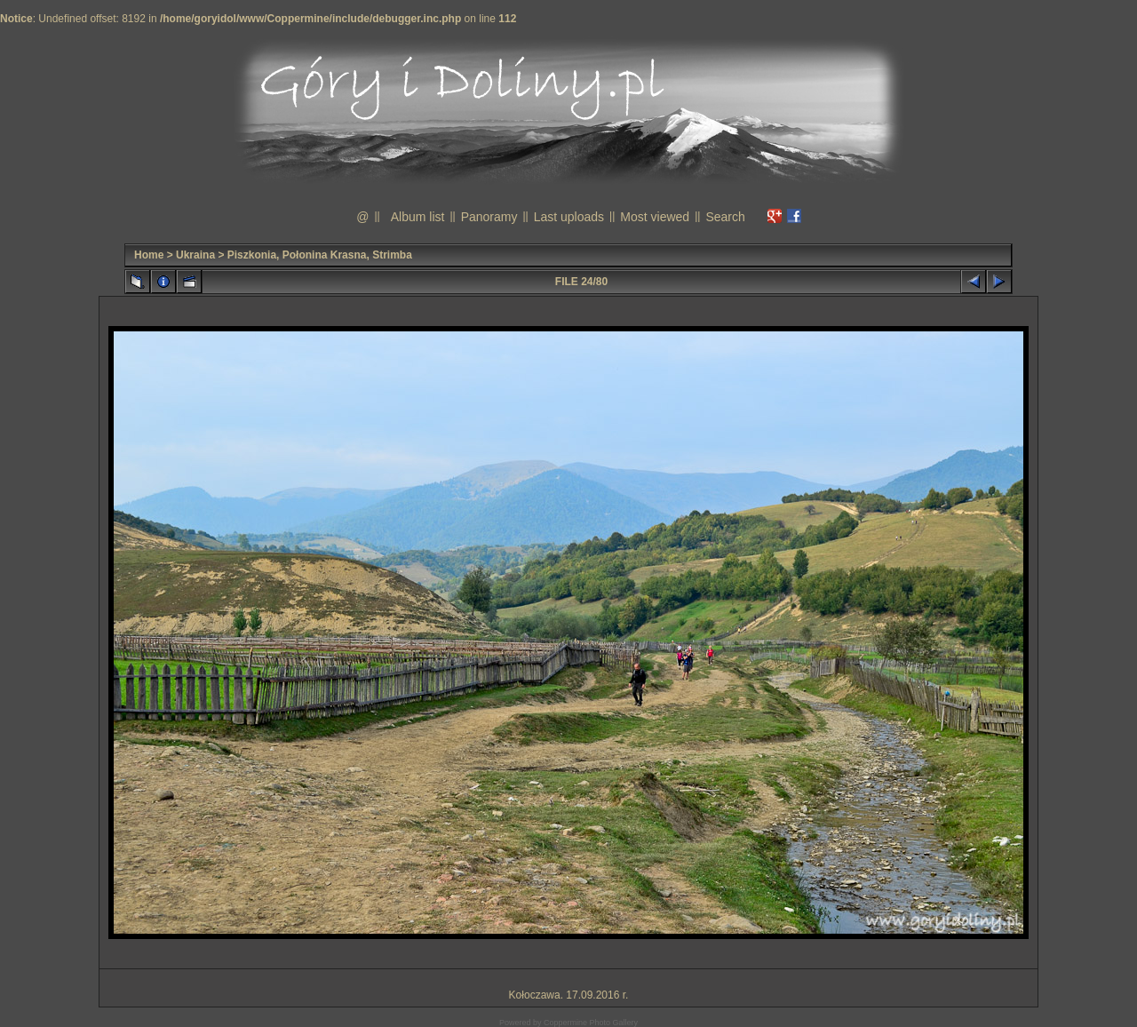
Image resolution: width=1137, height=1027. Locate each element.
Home (148, 255)
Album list (418, 217)
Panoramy (489, 217)
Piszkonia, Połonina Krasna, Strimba (319, 255)
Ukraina (195, 255)
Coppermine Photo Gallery (591, 1022)
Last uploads (569, 217)
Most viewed (654, 217)
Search (724, 217)
